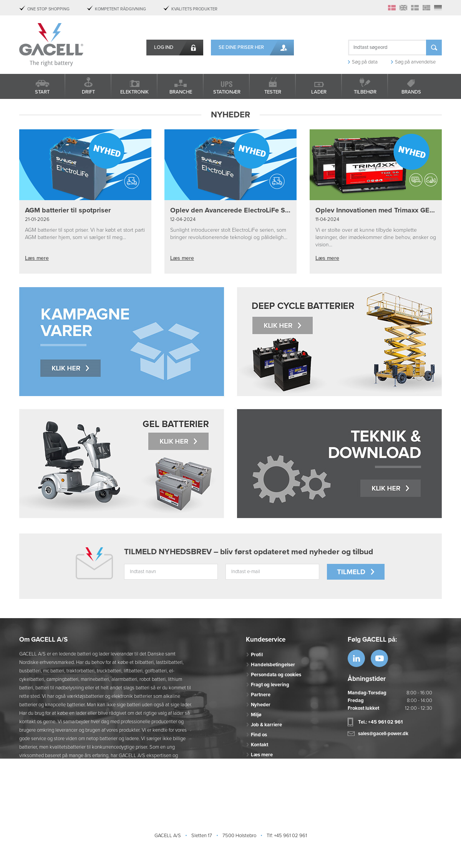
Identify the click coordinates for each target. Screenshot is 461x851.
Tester (272, 92)
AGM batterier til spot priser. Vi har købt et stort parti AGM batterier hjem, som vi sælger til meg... (85, 234)
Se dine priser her (241, 47)
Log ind (163, 47)
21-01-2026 (37, 219)
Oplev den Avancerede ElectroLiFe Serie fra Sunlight (230, 210)
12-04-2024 (183, 219)
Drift (88, 92)
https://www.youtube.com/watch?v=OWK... (379, 658)
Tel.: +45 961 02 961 (380, 722)
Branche (180, 92)
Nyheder (260, 705)
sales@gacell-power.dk (383, 734)
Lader (319, 92)
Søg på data (365, 62)
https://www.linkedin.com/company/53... (356, 658)
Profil (257, 655)
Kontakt (259, 745)
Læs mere (37, 258)
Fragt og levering (270, 685)
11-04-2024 (327, 219)
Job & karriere (266, 725)
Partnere (260, 695)
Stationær (226, 92)
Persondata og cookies (276, 675)
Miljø (256, 715)
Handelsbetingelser (273, 665)
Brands (411, 92)
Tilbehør (365, 92)
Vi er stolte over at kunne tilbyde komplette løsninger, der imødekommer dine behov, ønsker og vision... (375, 237)
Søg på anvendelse (415, 62)
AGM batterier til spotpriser (68, 210)
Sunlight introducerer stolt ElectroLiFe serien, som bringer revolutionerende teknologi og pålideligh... (228, 234)
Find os (259, 735)
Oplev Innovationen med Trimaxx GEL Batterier (375, 210)
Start (42, 92)
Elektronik (134, 92)
